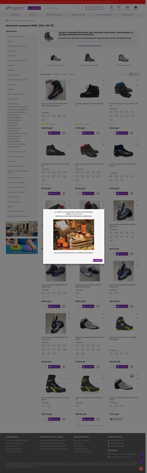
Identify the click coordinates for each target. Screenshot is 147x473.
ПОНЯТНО (97, 260)
